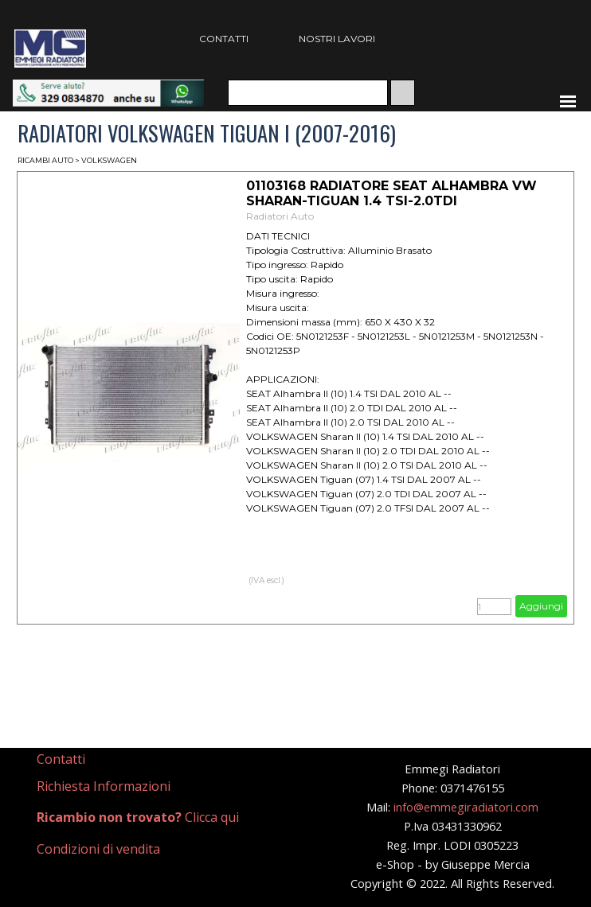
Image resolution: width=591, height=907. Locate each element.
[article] (295, 398)
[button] (108, 87)
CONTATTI (224, 39)
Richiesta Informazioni (103, 786)
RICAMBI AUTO (45, 160)
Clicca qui (138, 817)
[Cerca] (308, 93)
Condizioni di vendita (98, 849)
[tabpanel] (106, 759)
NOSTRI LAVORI (337, 39)
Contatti (61, 759)
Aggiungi (541, 606)
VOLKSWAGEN (109, 160)
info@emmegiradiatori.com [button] (465, 807)
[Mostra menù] (568, 101)
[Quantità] (494, 606)
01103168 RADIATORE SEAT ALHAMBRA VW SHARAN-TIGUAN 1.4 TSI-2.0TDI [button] (391, 193)
